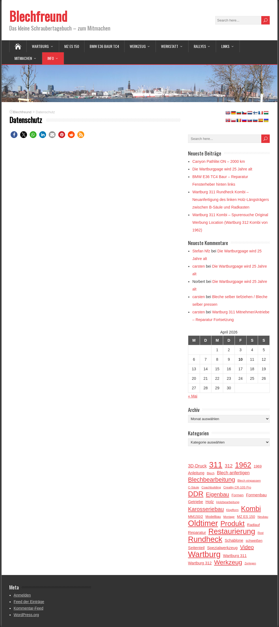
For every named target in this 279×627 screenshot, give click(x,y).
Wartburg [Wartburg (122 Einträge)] (204, 554)
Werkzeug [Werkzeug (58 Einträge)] (228, 562)
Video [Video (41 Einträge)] (247, 547)
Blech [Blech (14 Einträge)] (210, 473)
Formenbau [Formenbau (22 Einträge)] (256, 495)
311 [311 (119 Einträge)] (215, 464)
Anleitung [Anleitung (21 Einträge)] (196, 473)
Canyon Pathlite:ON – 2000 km (218, 161)
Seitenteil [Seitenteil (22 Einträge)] (196, 548)
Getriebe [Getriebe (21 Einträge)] (195, 502)
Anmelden (22, 595)
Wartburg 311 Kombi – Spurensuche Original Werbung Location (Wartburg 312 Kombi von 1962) (230, 222)
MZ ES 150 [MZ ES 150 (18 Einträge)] (246, 517)
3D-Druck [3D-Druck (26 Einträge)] (197, 465)
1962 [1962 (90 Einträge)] (243, 465)
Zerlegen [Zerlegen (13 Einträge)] (250, 563)
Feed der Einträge (29, 602)
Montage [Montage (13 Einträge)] (228, 516)
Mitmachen (23, 58)
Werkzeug (138, 46)
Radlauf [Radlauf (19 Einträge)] (253, 525)
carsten (198, 266)
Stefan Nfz (201, 251)
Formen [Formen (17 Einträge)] (238, 495)
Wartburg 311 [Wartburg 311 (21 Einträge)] (235, 555)
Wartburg (40, 46)
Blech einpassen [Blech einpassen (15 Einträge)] (248, 480)
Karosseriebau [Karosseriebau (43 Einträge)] (206, 509)
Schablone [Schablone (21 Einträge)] (234, 540)
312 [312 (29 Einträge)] (229, 466)
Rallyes (200, 46)
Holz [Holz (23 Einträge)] (209, 501)
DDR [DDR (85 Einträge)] (196, 494)
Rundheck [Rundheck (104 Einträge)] (205, 539)
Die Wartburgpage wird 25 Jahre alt (222, 169)
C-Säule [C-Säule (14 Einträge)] (193, 487)
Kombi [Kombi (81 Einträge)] (251, 508)
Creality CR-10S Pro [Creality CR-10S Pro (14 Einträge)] (237, 487)
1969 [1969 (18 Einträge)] (258, 466)
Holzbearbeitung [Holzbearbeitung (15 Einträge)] (227, 502)
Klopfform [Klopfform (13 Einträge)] (232, 510)
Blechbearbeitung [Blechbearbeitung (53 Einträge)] (211, 479)
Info (50, 58)
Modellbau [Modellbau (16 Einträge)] (213, 517)
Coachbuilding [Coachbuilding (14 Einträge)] (211, 487)
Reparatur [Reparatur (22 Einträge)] (197, 532)
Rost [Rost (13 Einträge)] (260, 532)
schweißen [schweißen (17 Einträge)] (254, 541)
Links (225, 46)
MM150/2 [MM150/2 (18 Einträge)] (195, 517)
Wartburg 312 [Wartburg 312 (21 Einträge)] (200, 563)
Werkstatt (169, 46)
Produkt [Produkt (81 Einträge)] (232, 523)
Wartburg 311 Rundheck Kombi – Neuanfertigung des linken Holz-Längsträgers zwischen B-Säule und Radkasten (230, 199)
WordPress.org (26, 615)
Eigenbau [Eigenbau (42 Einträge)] (217, 494)
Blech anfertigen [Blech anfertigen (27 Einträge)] (233, 472)
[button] (14, 134)
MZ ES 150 (71, 46)
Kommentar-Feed (28, 608)
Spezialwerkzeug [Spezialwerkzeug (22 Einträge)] (222, 548)
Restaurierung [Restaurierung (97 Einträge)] (231, 531)
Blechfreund (38, 16)
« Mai (192, 396)
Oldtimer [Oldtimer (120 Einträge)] (203, 523)
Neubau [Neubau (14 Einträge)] (262, 516)
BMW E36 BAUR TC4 (104, 46)
